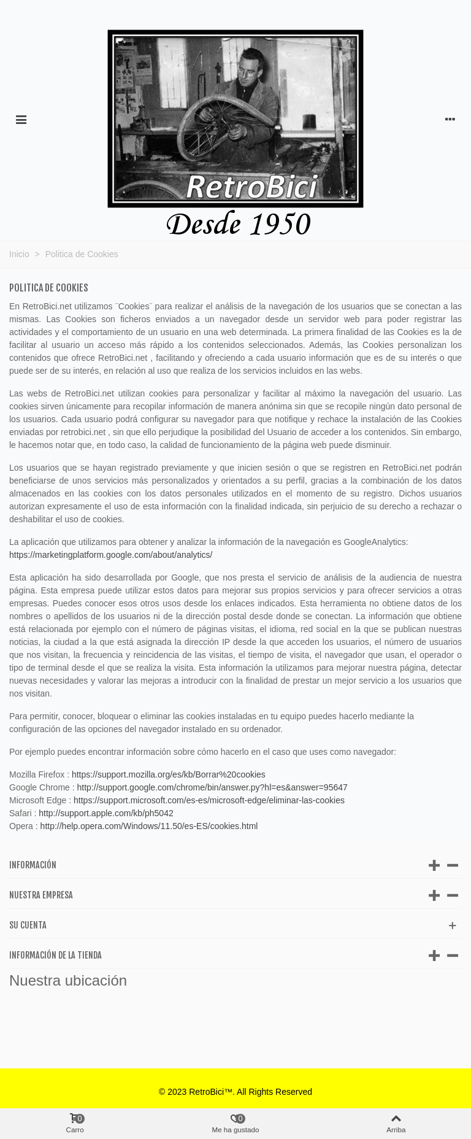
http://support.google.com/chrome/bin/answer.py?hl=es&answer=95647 (212, 787)
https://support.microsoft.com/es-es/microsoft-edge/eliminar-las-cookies (209, 800)
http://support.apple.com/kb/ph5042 (106, 813)
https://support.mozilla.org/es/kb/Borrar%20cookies (169, 774)
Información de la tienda (55, 955)
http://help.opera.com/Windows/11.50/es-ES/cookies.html (149, 826)
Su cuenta (28, 925)
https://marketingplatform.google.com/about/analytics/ (111, 555)
